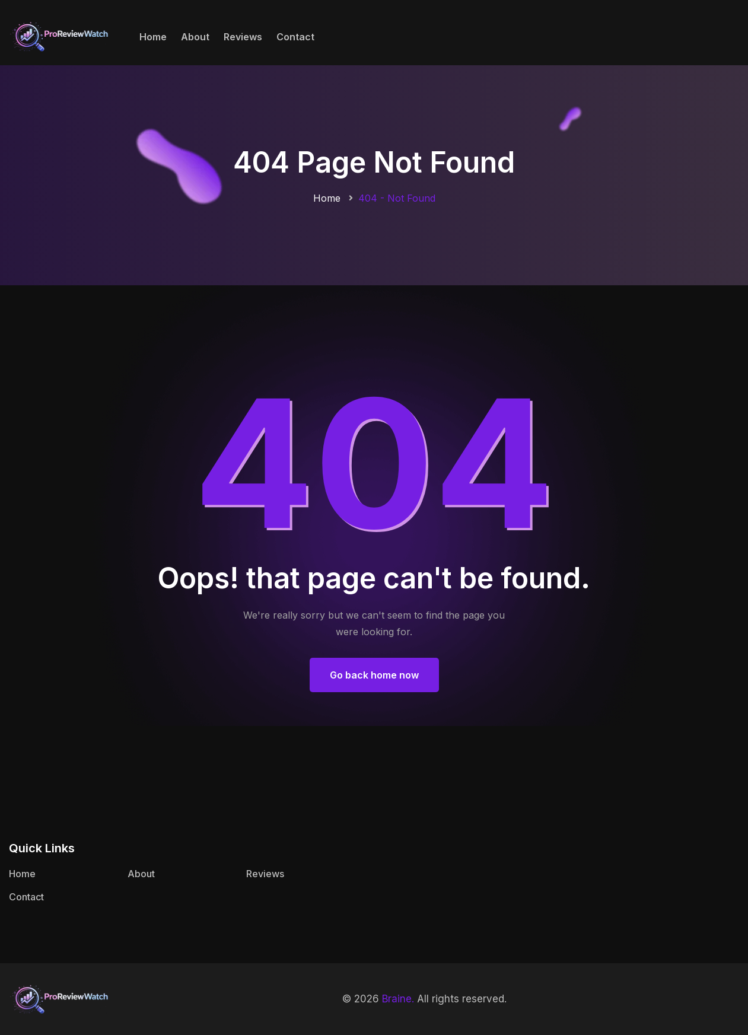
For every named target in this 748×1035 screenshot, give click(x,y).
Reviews (243, 37)
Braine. (398, 999)
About (195, 37)
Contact (295, 37)
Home (153, 37)
